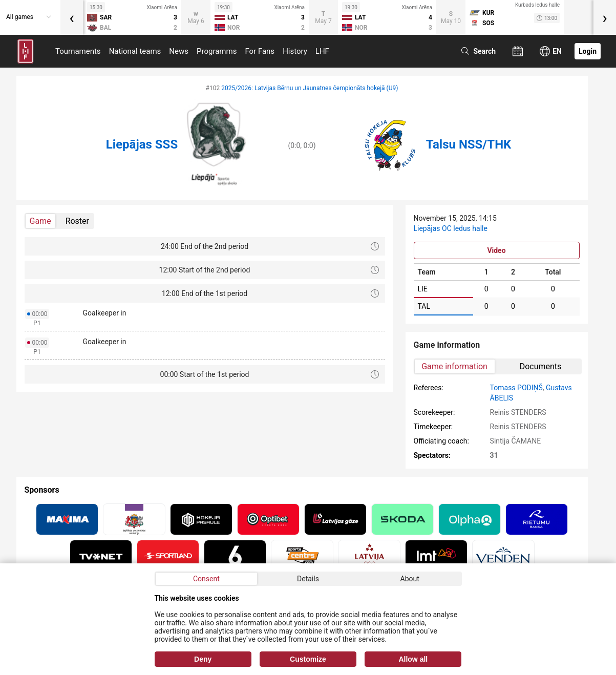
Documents (541, 366)
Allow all (413, 659)
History (295, 51)
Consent (206, 579)
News (178, 51)
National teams (135, 51)
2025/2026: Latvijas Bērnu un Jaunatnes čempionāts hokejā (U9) (309, 88)
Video (496, 250)
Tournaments (78, 51)
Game (40, 221)
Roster (77, 221)
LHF (322, 51)
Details (308, 579)
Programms (217, 51)
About (409, 579)
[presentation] (71, 17)
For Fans (259, 51)
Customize (308, 659)
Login (588, 51)
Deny (202, 659)
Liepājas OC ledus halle (450, 228)
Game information (454, 366)
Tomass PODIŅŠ (516, 388)
